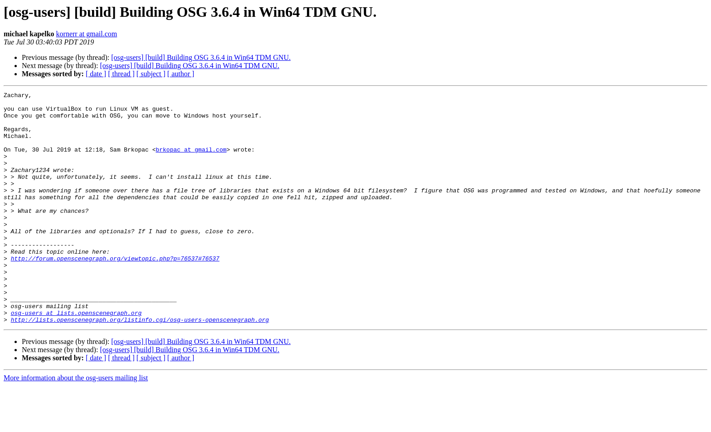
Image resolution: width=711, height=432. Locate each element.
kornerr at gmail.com (86, 34)
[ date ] (96, 74)
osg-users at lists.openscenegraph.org (76, 357)
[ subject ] (151, 74)
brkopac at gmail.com (191, 161)
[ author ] (181, 74)
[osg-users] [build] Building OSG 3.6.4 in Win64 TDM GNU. (201, 57)
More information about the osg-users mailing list (76, 424)
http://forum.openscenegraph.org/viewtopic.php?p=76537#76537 (115, 292)
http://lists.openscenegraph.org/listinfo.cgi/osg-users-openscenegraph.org (140, 366)
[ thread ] (121, 74)
